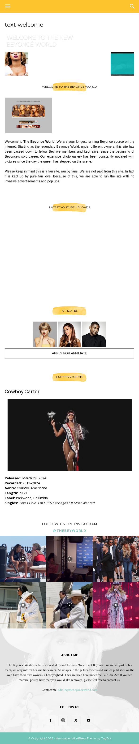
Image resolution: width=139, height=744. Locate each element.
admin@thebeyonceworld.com (77, 690)
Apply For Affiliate (69, 353)
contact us (113, 680)
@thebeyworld (69, 530)
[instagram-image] (23, 559)
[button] (7, 6)
